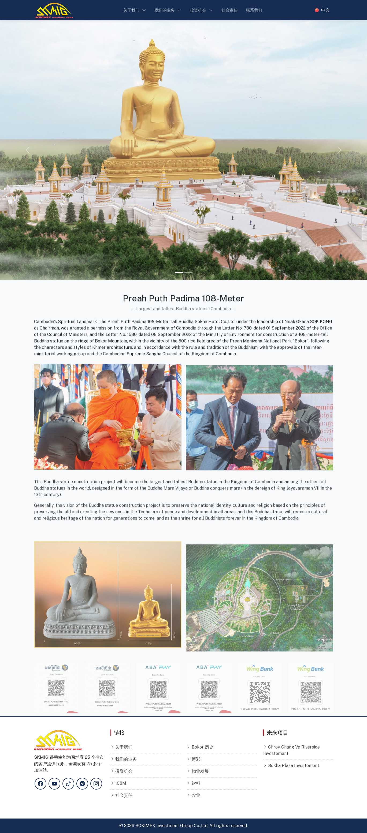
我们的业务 (126, 759)
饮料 (196, 783)
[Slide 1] (179, 273)
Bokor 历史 (202, 747)
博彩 (196, 759)
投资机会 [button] (198, 10)
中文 (325, 10)
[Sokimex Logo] (54, 10)
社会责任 (229, 10)
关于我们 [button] (131, 10)
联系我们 (254, 10)
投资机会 (123, 771)
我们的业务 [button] (165, 10)
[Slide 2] (188, 273)
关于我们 (123, 747)
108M (120, 783)
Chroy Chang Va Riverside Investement (291, 750)
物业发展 (200, 771)
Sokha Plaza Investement (293, 765)
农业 (196, 795)
